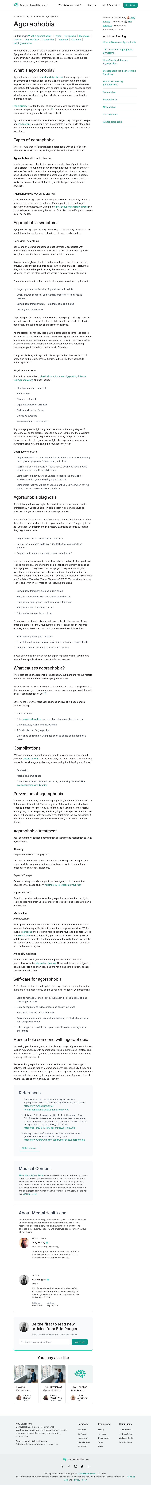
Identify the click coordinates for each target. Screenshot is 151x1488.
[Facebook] (68, 1466)
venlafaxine (24, 935)
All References (29, 1148)
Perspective (103, 1438)
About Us (82, 1429)
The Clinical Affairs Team (31, 1175)
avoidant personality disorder (32, 785)
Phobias (37, 16)
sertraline (27, 932)
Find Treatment (125, 1434)
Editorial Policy (29, 1194)
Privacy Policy (80, 1479)
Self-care (76, 39)
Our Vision (82, 1434)
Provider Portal (125, 1442)
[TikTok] (82, 1466)
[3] (45, 693)
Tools (100, 1442)
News (100, 1446)
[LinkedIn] (89, 1466)
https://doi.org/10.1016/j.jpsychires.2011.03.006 (49, 1128)
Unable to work (30, 758)
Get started (130, 5)
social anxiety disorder (51, 77)
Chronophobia (110, 114)
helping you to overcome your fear (63, 885)
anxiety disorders (32, 719)
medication (24, 124)
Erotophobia (109, 92)
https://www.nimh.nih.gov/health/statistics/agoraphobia (54, 1140)
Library (90, 5)
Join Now (79, 1342)
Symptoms (70, 36)
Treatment (62, 39)
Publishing (82, 1446)
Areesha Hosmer (27, 1396)
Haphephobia (110, 99)
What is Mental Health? (70, 5)
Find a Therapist (126, 1429)
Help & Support (109, 5)
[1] (52, 109)
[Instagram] (75, 1466)
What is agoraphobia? (40, 36)
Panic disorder (21, 106)
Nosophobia (109, 107)
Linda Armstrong (82, 1396)
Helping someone (23, 43)
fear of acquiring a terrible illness (70, 206)
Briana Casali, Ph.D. (56, 1396)
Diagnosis (84, 36)
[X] (62, 1466)
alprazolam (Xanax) (46, 963)
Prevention (48, 39)
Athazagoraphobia (112, 122)
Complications (32, 39)
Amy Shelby (38, 1242)
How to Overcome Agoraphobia (119, 42)
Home (16, 16)
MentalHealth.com (86, 1473)
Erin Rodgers (39, 1279)
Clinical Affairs (84, 1442)
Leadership (82, 1438)
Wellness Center (126, 1438)
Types (58, 36)
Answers (102, 1434)
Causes (17, 39)
